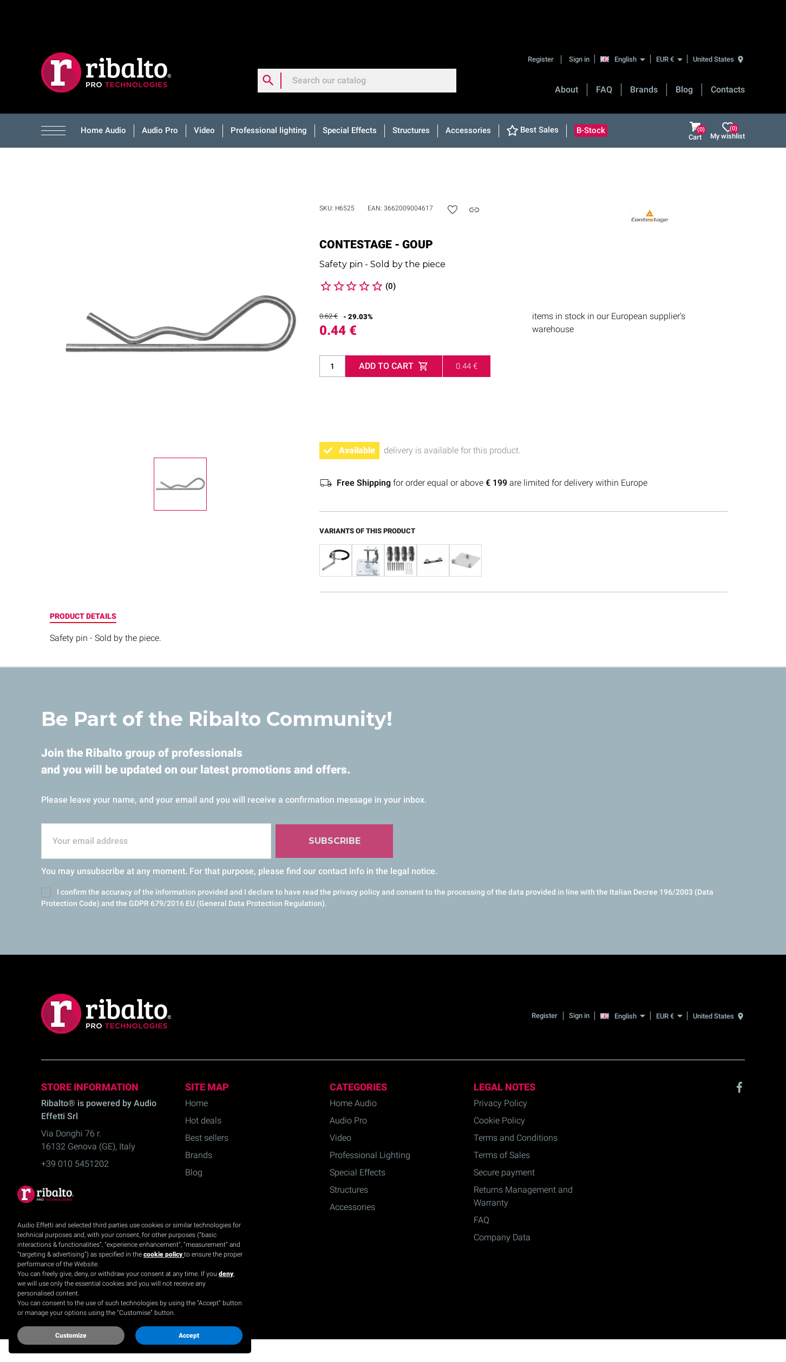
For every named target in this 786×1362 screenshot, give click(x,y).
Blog (684, 54)
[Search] (357, 45)
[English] (625, 23)
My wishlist (727, 96)
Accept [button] (189, 1335)
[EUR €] (669, 24)
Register (541, 24)
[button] (57, 95)
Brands (644, 54)
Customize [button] (71, 1335)
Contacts (728, 54)
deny (226, 1274)
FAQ (604, 54)
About (566, 54)
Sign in (579, 24)
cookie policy (163, 1254)
